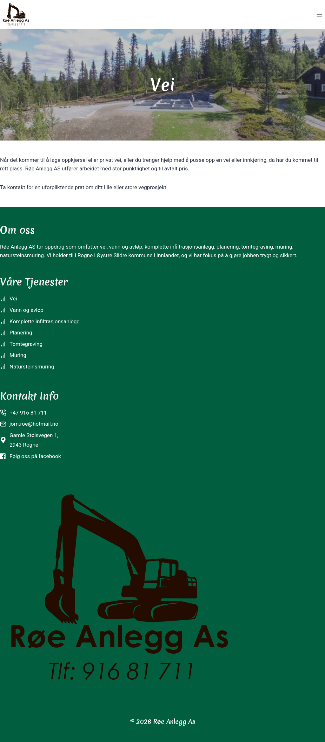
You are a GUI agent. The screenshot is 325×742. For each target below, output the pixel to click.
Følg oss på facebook (35, 456)
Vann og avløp (26, 310)
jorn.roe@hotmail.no (34, 424)
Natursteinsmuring (32, 366)
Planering (21, 332)
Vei (13, 298)
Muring (18, 355)
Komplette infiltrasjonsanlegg (45, 321)
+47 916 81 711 (28, 412)
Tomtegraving (26, 344)
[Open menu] (319, 14)
